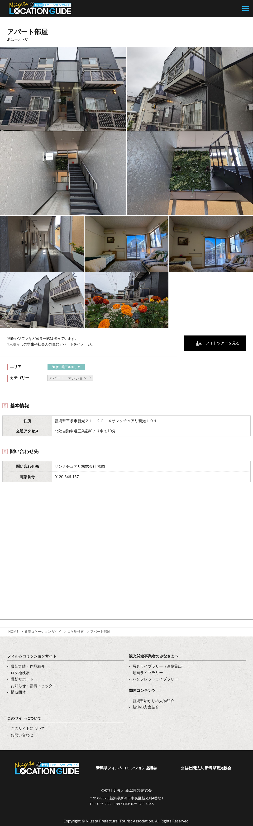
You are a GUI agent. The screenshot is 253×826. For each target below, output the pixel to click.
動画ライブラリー (148, 672)
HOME (13, 631)
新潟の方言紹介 (146, 707)
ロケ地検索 (75, 631)
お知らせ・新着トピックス (33, 685)
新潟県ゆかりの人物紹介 (153, 700)
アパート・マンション (68, 378)
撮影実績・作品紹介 (28, 666)
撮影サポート (22, 679)
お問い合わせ (22, 734)
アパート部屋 (100, 631)
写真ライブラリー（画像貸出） (159, 666)
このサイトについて (28, 728)
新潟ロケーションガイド (42, 631)
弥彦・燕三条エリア (66, 367)
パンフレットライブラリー (155, 679)
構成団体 (18, 692)
